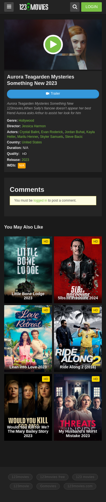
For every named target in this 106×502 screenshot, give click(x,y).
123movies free (52, 477)
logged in (40, 200)
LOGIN (91, 6)
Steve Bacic (74, 137)
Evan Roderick (52, 132)
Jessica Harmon (34, 126)
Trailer (53, 93)
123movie (21, 486)
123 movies (85, 477)
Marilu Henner (27, 137)
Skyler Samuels (51, 137)
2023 (25, 160)
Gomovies (48, 486)
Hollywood (26, 121)
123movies (20, 477)
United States (32, 142)
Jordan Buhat (74, 132)
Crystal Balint (29, 132)
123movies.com (80, 486)
